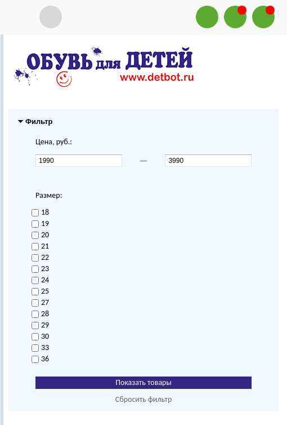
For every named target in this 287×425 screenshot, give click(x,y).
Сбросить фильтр (143, 399)
